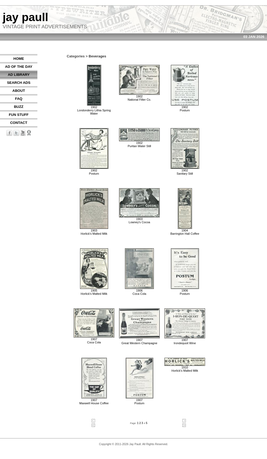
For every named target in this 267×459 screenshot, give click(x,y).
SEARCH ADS (18, 83)
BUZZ (18, 107)
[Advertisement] (251, 134)
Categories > (77, 56)
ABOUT (18, 91)
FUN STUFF (19, 115)
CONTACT (18, 123)
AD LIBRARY (19, 75)
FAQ (18, 99)
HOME (18, 59)
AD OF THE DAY (18, 67)
